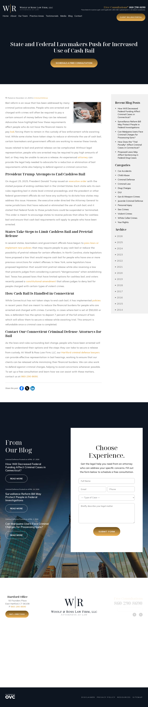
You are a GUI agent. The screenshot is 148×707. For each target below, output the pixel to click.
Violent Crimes (125, 213)
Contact (78, 16)
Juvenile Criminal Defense (130, 201)
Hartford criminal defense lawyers (80, 352)
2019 (119, 279)
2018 (119, 285)
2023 (119, 254)
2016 (119, 297)
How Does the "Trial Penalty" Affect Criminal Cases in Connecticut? (130, 144)
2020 (119, 272)
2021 (119, 266)
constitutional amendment (41, 281)
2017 (119, 291)
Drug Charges (124, 188)
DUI (119, 192)
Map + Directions (17, 615)
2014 (119, 309)
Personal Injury (125, 205)
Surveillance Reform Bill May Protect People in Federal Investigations (129, 124)
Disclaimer (88, 697)
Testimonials (52, 16)
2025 (119, 242)
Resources (124, 697)
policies (96, 300)
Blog (70, 16)
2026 (119, 236)
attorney (83, 157)
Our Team (23, 16)
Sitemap (138, 697)
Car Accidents (124, 171)
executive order (78, 181)
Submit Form (107, 531)
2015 (119, 303)
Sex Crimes (123, 209)
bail (12, 131)
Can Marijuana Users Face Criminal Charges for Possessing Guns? (130, 134)
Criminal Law (124, 183)
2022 (119, 260)
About (13, 16)
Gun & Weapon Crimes (129, 196)
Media (63, 16)
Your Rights (123, 222)
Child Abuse (124, 175)
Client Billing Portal (131, 17)
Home (6, 16)
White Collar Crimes (127, 218)
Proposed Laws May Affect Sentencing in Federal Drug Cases (128, 155)
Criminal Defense (41, 98)
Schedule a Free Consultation (74, 63)
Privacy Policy (106, 697)
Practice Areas (37, 16)
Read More (16, 478)
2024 (119, 248)
